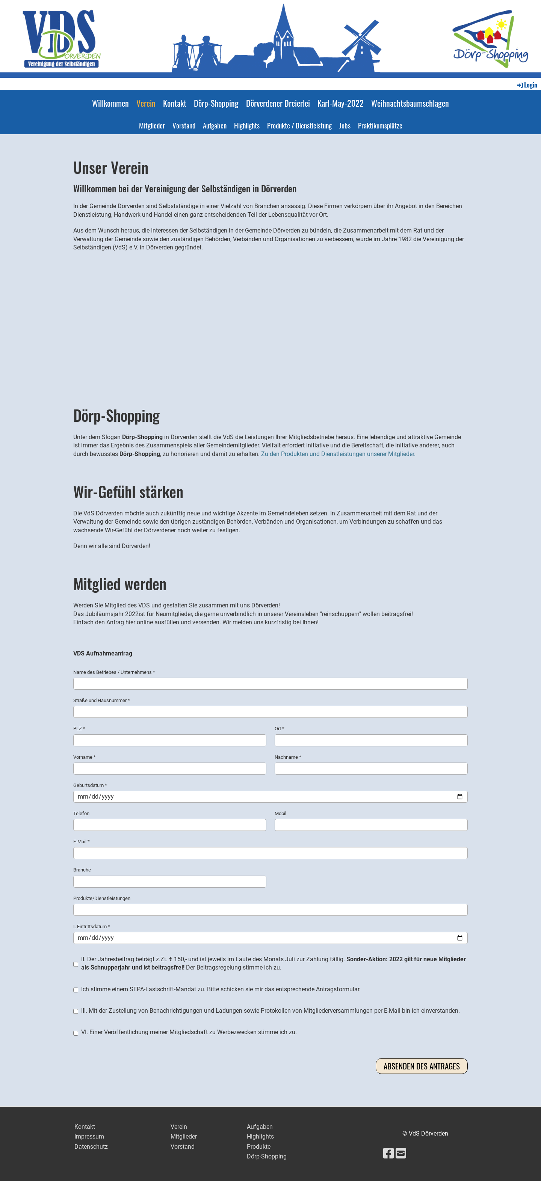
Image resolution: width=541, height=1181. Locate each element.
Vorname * (169, 764)
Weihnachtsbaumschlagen (410, 103)
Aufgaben (215, 125)
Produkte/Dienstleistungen (270, 906)
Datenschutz (91, 1146)
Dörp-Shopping (216, 103)
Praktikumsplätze (380, 125)
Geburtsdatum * (270, 792)
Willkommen (110, 103)
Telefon (169, 821)
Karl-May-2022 (340, 103)
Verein (146, 103)
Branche (169, 877)
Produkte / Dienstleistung (299, 125)
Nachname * (371, 764)
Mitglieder (152, 125)
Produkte (258, 1146)
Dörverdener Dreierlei (278, 103)
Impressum (89, 1136)
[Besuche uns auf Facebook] (388, 1153)
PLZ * (169, 736)
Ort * (371, 736)
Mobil (371, 821)
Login (526, 84)
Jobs (345, 125)
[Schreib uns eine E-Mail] (401, 1153)
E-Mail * (270, 849)
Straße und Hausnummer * (270, 708)
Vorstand (183, 125)
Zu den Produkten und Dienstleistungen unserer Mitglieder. (338, 454)
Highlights (247, 125)
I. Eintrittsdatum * (270, 934)
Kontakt (174, 103)
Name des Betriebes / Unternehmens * (270, 679)
